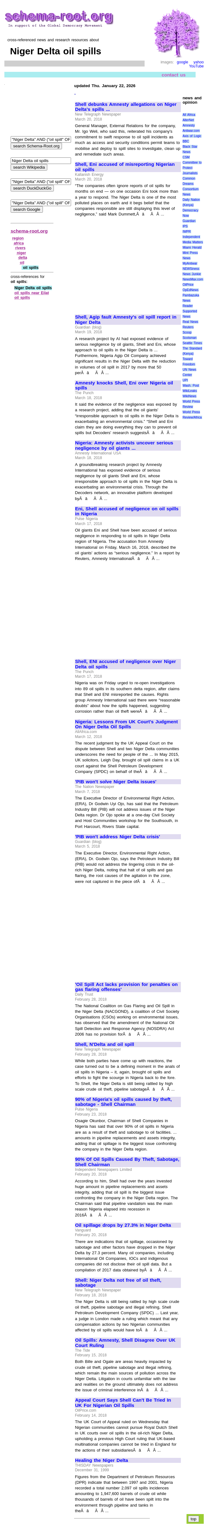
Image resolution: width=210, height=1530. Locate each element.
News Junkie (191, 274)
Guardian (188, 221)
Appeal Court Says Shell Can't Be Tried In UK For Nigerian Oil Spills (123, 1403)
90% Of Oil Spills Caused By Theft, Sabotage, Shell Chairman (127, 1162)
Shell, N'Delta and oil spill (104, 1044)
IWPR (186, 231)
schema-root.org (29, 231)
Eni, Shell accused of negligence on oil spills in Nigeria (126, 511)
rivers (20, 248)
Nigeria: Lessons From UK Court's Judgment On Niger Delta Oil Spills (126, 724)
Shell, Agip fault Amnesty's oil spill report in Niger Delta (126, 319)
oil (22, 262)
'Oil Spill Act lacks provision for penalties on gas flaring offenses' (126, 987)
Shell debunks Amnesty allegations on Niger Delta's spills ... (126, 107)
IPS (184, 226)
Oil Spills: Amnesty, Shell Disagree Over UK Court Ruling (125, 1343)
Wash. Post (190, 385)
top (194, 1519)
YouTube (196, 66)
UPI (185, 380)
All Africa (188, 114)
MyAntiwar (189, 263)
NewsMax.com (192, 279)
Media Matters (192, 242)
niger (21, 253)
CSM (185, 157)
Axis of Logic (191, 136)
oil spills (22, 297)
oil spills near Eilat (31, 293)
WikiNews (189, 396)
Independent (191, 237)
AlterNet (188, 120)
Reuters (187, 327)
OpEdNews (190, 290)
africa (19, 243)
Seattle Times (192, 343)
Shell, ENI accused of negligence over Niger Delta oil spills (125, 664)
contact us (173, 74)
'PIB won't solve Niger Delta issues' (115, 781)
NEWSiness (190, 268)
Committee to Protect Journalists (192, 168)
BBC (185, 141)
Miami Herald (192, 247)
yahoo (198, 62)
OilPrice (187, 284)
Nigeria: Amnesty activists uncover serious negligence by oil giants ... (124, 445)
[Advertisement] (127, 263)
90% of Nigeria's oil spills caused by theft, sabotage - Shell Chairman (123, 1102)
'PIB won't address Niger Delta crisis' (117, 836)
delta (22, 257)
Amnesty (188, 125)
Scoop (186, 332)
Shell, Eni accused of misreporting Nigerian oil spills (125, 167)
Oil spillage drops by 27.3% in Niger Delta (123, 1225)
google (182, 62)
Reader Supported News (189, 311)
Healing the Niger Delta (101, 1460)
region (18, 238)
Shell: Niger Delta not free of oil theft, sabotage (118, 1283)
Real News (190, 322)
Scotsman (189, 337)
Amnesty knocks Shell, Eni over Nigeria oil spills (124, 385)
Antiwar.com (190, 130)
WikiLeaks (189, 391)
